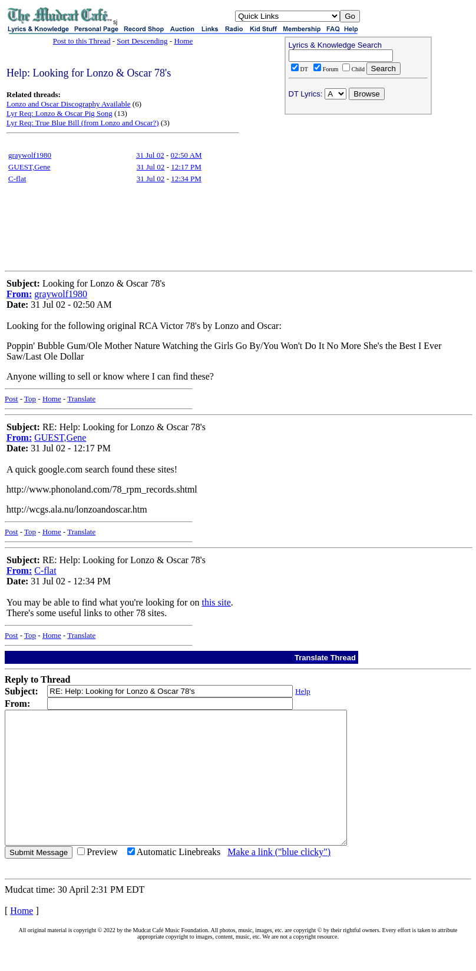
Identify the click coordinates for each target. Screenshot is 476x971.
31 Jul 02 (150, 155)
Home (183, 40)
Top (30, 398)
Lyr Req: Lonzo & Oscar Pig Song (59, 113)
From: (19, 294)
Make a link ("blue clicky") (278, 878)
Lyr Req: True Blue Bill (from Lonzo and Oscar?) (82, 122)
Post (11, 398)
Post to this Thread (82, 40)
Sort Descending (142, 40)
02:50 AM (186, 155)
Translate (81, 398)
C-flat (17, 178)
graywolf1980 (29, 155)
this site (215, 602)
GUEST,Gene (29, 166)
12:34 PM (186, 178)
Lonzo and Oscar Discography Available (68, 103)
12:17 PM (186, 166)
